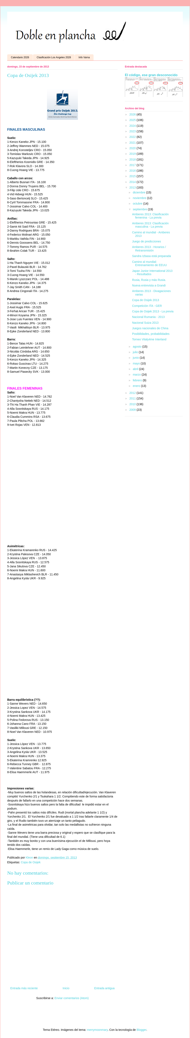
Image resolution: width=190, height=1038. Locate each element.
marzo (137, 374)
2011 (133, 398)
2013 (133, 187)
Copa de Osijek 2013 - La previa (153, 311)
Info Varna (84, 57)
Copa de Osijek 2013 (145, 300)
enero (137, 386)
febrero (138, 380)
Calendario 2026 (20, 57)
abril (136, 369)
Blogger (141, 1029)
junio (136, 357)
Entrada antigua (104, 988)
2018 (133, 159)
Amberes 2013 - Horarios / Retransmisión (149, 248)
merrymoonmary (97, 1029)
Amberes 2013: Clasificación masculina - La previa (150, 225)
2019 (133, 153)
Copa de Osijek (31, 862)
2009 (133, 409)
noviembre (140, 198)
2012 (133, 392)
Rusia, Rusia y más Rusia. (149, 280)
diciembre (139, 192)
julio (136, 352)
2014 (133, 182)
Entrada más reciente (24, 988)
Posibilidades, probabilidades (150, 333)
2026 (133, 114)
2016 (133, 170)
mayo (137, 363)
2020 (133, 148)
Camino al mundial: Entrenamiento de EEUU (149, 263)
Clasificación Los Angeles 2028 (54, 57)
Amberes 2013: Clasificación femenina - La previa (150, 216)
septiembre (140, 209)
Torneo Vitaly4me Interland (149, 339)
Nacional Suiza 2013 (145, 322)
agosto (137, 346)
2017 (133, 165)
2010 (133, 404)
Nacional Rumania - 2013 (148, 317)
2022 (133, 136)
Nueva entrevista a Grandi (149, 285)
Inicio (66, 988)
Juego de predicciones (146, 241)
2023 (133, 131)
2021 (133, 142)
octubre (138, 203)
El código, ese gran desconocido (151, 75)
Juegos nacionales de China (150, 328)
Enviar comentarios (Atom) (71, 998)
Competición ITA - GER (147, 305)
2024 (133, 125)
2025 (133, 120)
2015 (133, 176)
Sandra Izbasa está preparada (151, 256)
